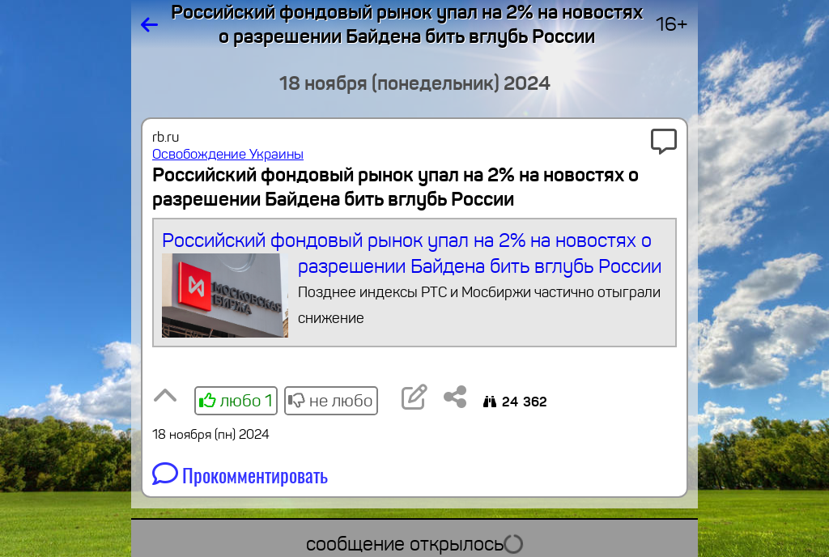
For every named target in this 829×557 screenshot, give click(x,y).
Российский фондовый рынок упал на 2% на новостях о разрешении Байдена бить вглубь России (415, 283)
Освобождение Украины (228, 154)
